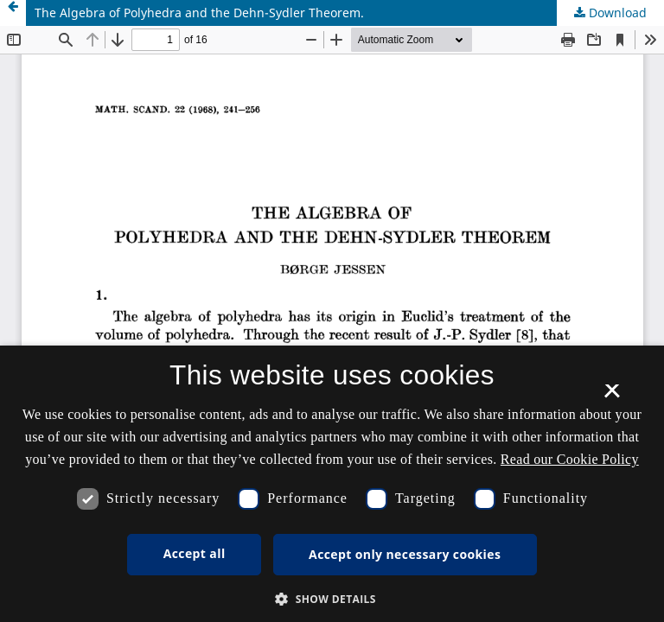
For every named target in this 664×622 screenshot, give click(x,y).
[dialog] (332, 484)
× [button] (612, 396)
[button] (332, 599)
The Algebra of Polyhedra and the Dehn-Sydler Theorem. (199, 12)
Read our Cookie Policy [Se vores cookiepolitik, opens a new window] (570, 459)
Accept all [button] (194, 553)
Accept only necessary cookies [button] (405, 554)
